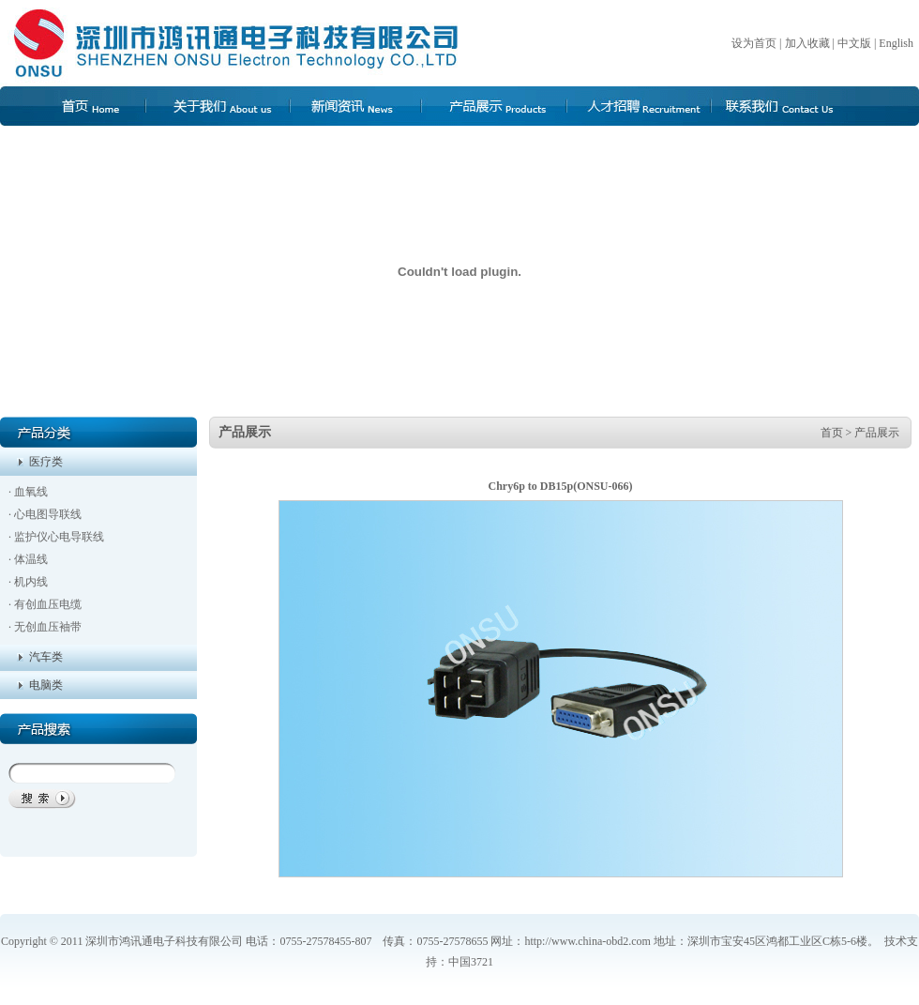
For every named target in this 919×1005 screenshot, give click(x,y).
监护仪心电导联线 (59, 536)
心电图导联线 (48, 514)
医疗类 (43, 461)
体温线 (31, 559)
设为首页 (753, 43)
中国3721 (470, 961)
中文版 (854, 43)
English (899, 43)
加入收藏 (807, 43)
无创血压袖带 (48, 626)
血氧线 (31, 491)
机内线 (31, 581)
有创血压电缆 (48, 604)
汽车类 (43, 656)
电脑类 (43, 685)
